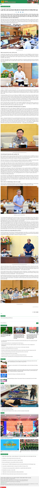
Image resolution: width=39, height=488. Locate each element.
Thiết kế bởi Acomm (4, 482)
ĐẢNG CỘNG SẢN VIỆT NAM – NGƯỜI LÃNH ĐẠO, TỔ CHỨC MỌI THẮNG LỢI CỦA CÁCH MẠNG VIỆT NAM (19, 456)
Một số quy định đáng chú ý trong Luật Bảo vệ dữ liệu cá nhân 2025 (12, 462)
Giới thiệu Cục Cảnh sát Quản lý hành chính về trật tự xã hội (11, 458)
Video (2, 383)
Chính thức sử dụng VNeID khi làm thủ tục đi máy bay (9, 348)
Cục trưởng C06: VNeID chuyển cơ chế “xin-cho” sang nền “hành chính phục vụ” (6, 335)
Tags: (1, 313)
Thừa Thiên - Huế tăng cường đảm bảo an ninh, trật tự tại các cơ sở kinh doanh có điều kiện (15, 347)
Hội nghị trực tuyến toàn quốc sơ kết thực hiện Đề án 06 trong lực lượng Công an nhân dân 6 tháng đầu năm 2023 (18, 350)
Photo (2, 412)
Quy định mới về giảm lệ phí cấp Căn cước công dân (9, 353)
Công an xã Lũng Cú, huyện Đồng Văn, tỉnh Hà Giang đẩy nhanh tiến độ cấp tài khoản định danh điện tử (17, 356)
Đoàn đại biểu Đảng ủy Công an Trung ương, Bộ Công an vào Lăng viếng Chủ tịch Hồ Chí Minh (22, 378)
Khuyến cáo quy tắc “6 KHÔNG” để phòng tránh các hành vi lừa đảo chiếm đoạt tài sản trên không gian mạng (18, 464)
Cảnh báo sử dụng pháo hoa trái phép (7, 409)
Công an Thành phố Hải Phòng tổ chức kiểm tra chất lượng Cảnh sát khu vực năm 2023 (14, 351)
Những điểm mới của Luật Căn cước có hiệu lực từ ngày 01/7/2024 (12, 460)
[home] (2, 1)
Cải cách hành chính (5, 6)
